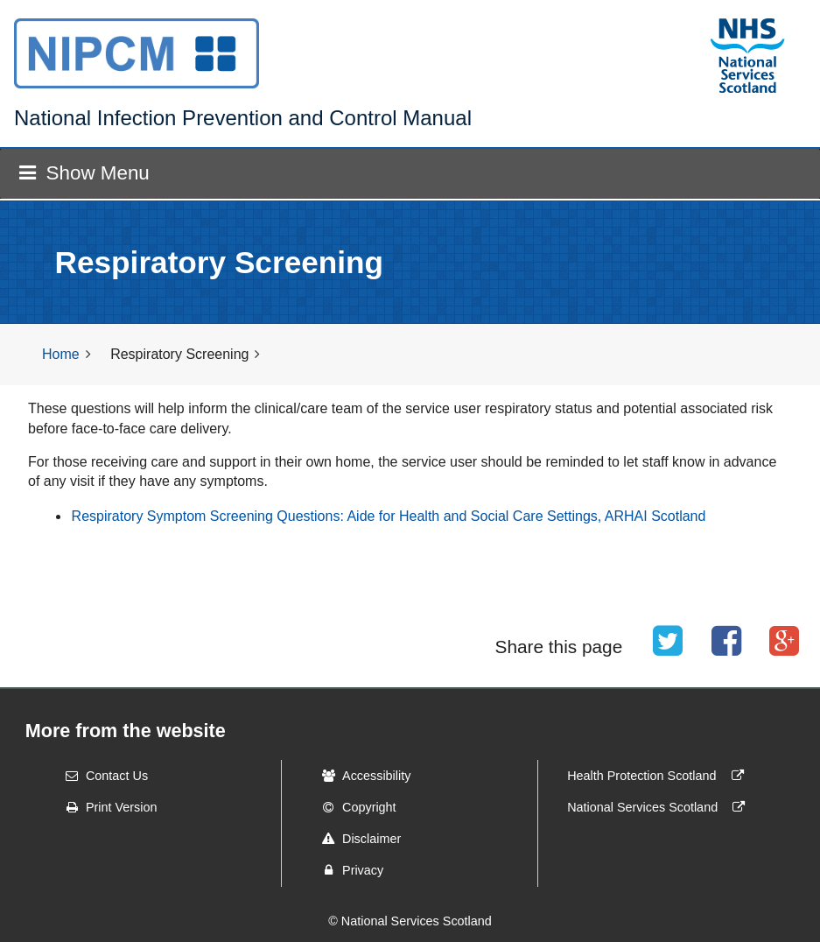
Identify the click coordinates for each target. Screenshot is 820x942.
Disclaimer (356, 839)
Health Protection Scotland (659, 776)
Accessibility (360, 776)
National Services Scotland (660, 807)
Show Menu (84, 173)
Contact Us (101, 776)
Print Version (106, 807)
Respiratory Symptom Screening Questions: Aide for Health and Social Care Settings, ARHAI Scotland (389, 516)
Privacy (347, 870)
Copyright (353, 807)
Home (61, 354)
